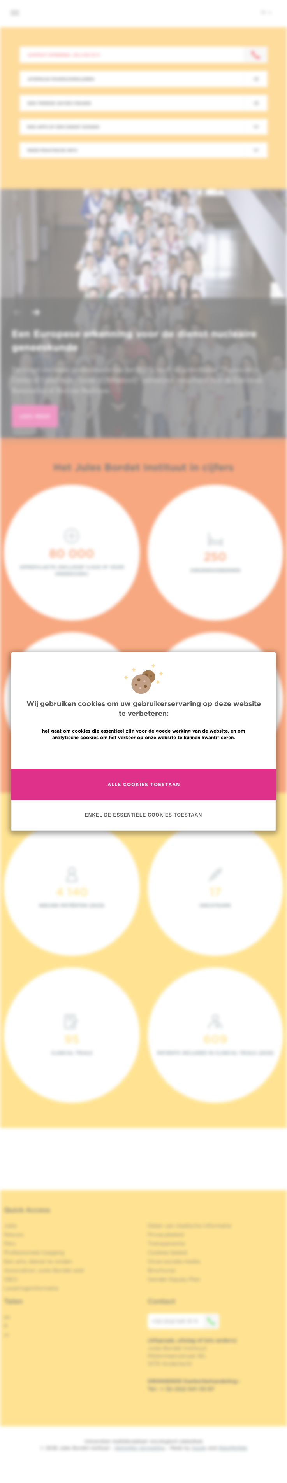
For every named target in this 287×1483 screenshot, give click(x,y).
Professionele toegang (34, 1252)
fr (6, 1326)
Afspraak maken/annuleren (61, 79)
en (7, 1317)
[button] (17, 313)
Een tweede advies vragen (59, 103)
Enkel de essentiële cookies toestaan (143, 815)
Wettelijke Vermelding (139, 1448)
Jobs (10, 1225)
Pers (10, 1243)
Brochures (162, 1270)
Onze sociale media (174, 1261)
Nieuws (14, 1234)
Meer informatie (143, 754)
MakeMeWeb (232, 1448)
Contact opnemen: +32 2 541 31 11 (64, 54)
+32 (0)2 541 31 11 (185, 1321)
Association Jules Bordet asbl (44, 1270)
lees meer (34, 416)
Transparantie (166, 1243)
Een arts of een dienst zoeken (63, 126)
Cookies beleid (167, 1252)
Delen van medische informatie (189, 1225)
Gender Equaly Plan (174, 1279)
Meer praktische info (52, 150)
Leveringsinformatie (31, 1288)
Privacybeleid (166, 1234)
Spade (199, 1448)
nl (266, 12)
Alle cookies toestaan (143, 784)
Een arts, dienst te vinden (38, 1261)
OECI (11, 1279)
